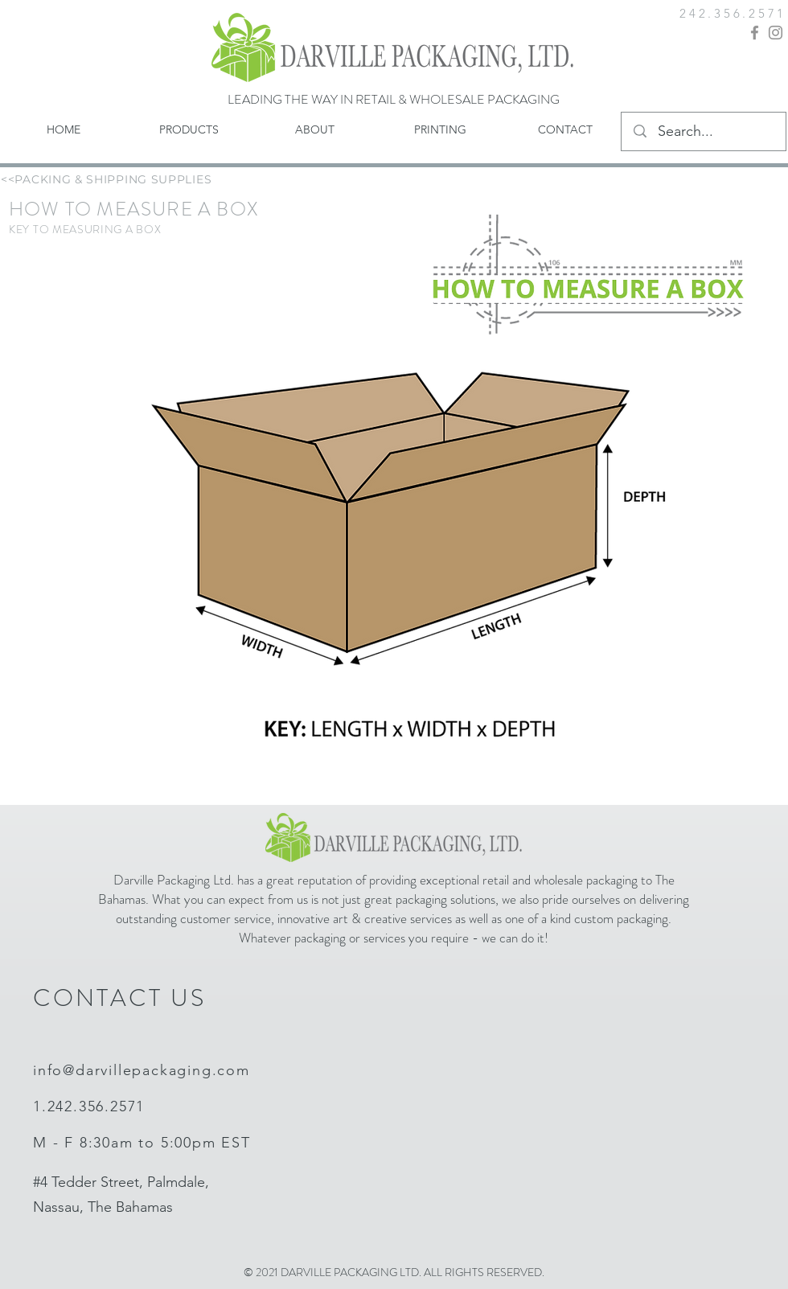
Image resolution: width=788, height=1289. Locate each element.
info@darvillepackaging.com (141, 1070)
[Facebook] (754, 32)
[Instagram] (775, 32)
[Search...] (705, 132)
